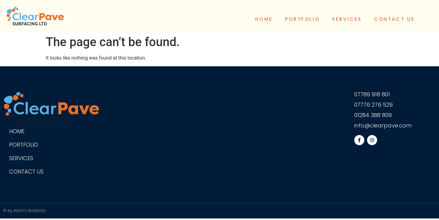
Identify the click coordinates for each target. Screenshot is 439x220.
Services (347, 19)
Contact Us (394, 19)
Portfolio (302, 19)
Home (264, 19)
